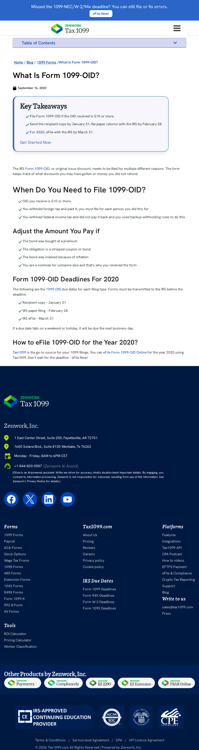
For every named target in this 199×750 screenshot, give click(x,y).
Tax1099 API (172, 548)
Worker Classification (20, 647)
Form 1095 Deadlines (99, 608)
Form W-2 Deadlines (98, 602)
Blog (165, 592)
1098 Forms (13, 567)
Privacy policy (93, 560)
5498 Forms (13, 592)
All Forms (11, 611)
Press (166, 613)
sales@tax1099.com (177, 607)
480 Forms (12, 573)
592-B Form (13, 605)
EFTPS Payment (174, 567)
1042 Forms (13, 586)
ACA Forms (13, 548)
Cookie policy (93, 567)
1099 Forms (13, 535)
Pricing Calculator (18, 640)
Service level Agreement (90, 740)
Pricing (88, 541)
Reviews (89, 548)
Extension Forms (17, 580)
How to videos (173, 560)
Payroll (9, 541)
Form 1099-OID (37, 168)
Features (169, 535)
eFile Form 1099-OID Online (125, 352)
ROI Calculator (15, 634)
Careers (89, 554)
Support (168, 586)
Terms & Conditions (50, 740)
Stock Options (15, 554)
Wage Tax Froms (16, 560)
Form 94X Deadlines (98, 596)
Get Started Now (35, 142)
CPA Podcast (172, 554)
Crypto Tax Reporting (178, 580)
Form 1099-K (14, 599)
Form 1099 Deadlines (99, 589)
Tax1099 (19, 352)
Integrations (171, 541)
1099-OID (53, 289)
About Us (90, 535)
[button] (175, 43)
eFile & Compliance (177, 573)
